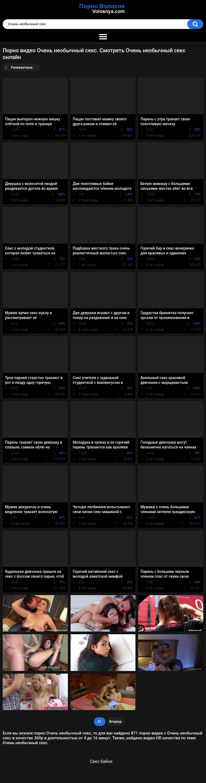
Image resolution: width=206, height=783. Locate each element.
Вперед (115, 721)
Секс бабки (101, 761)
